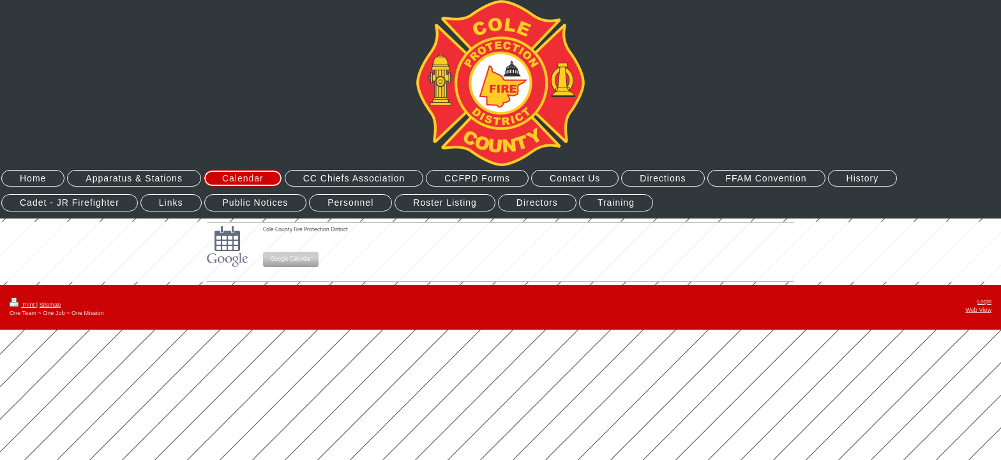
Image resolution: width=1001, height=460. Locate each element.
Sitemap (50, 305)
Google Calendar (291, 259)
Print (23, 305)
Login (984, 301)
